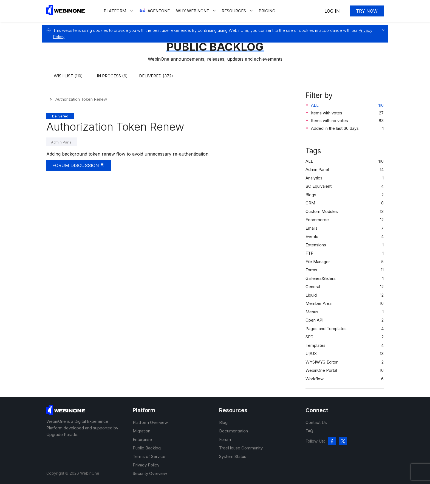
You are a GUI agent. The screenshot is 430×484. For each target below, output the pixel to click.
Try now (367, 11)
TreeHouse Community (241, 448)
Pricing (267, 10)
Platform (115, 10)
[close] (382, 30)
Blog (223, 422)
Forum (225, 439)
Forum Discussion (78, 165)
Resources (234, 10)
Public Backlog (147, 448)
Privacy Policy (146, 465)
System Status (232, 456)
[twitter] (343, 441)
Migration (141, 431)
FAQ (309, 431)
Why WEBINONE (192, 10)
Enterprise (142, 439)
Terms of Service (149, 456)
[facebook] (332, 441)
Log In (332, 11)
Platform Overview (150, 422)
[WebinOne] (65, 13)
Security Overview (150, 473)
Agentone (159, 10)
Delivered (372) (156, 75)
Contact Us (316, 422)
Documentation (233, 431)
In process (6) (112, 75)
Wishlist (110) (68, 75)
